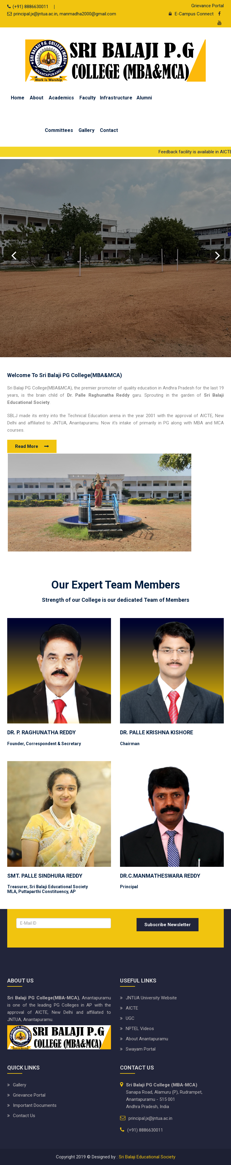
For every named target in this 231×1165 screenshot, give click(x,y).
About (36, 98)
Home (17, 98)
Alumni (144, 98)
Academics (61, 98)
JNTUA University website (151, 998)
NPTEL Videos (140, 1028)
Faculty (87, 98)
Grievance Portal (207, 5)
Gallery (86, 130)
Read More (26, 446)
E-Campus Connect (190, 14)
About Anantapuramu (147, 1039)
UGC (130, 1018)
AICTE (132, 1008)
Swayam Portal (141, 1049)
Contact (109, 130)
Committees (59, 130)
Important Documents (35, 1105)
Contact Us (24, 1115)
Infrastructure (116, 98)
